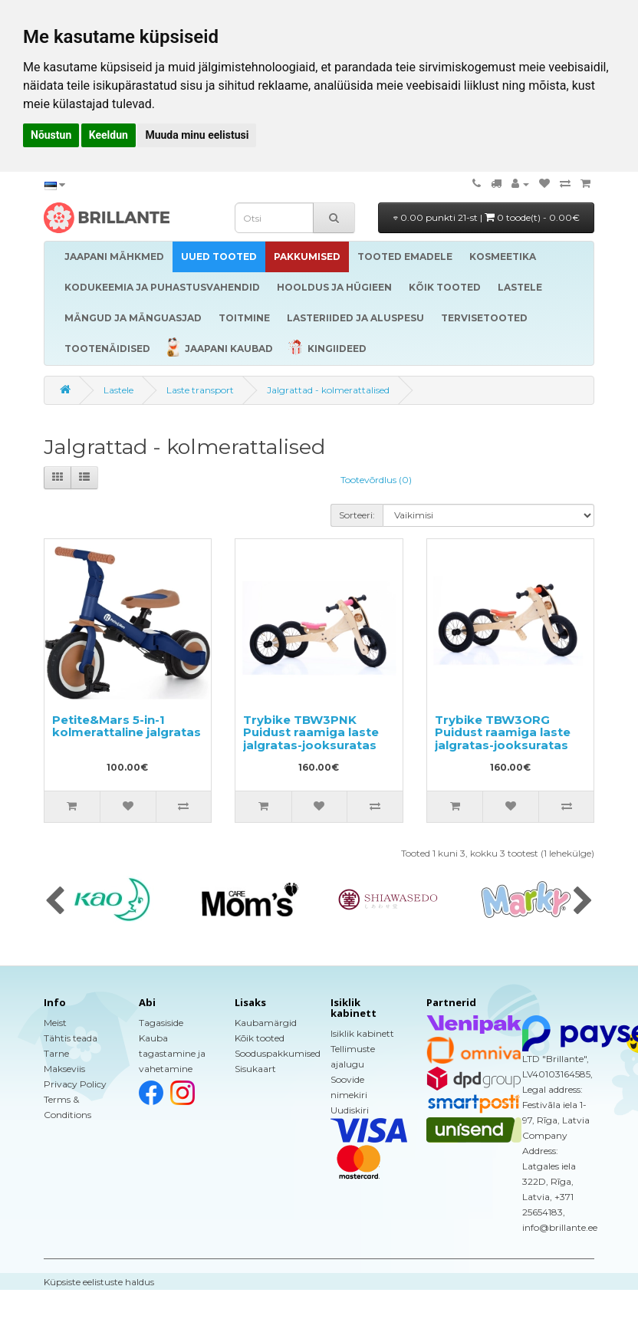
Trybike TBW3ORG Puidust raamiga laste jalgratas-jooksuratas (503, 732)
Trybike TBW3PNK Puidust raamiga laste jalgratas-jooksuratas (311, 732)
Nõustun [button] (51, 135)
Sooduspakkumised (278, 1053)
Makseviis (64, 1068)
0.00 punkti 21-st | (486, 217)
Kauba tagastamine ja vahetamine (172, 1053)
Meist (55, 1022)
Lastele (118, 390)
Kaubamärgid (266, 1022)
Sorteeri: (357, 515)
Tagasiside (161, 1022)
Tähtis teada (70, 1038)
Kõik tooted (259, 1038)
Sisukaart (255, 1068)
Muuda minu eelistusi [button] (196, 135)
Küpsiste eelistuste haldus (99, 1282)
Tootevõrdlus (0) (376, 479)
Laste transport (200, 390)
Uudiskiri (350, 1110)
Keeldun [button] (108, 135)
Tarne (56, 1053)
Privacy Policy (75, 1084)
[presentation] (55, 901)
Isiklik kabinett (362, 1033)
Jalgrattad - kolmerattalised (328, 390)
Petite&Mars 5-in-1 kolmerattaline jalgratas (126, 726)
